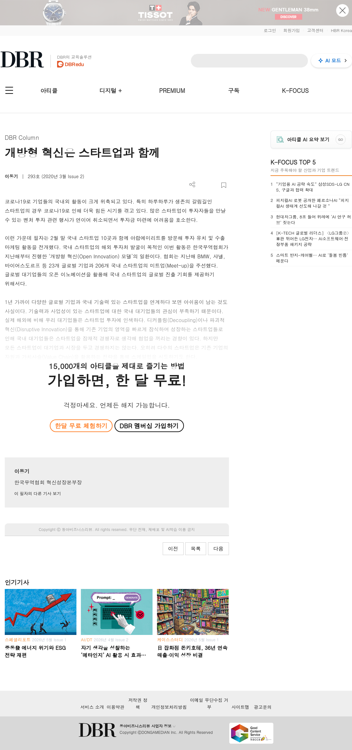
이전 (173, 548)
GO (340, 139)
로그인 (270, 30)
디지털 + (110, 90)
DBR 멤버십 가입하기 (149, 425)
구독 (233, 90)
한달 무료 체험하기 (81, 425)
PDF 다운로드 (203, 185)
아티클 (48, 90)
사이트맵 (240, 707)
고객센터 (315, 30)
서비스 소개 (92, 707)
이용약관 (115, 707)
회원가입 (291, 30)
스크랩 (223, 185)
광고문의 (263, 707)
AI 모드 (333, 60)
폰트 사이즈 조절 (213, 185)
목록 (196, 548)
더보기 (192, 184)
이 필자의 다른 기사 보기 (37, 493)
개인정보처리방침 (169, 707)
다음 (218, 548)
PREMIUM (172, 90)
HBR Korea (341, 30)
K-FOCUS (295, 90)
